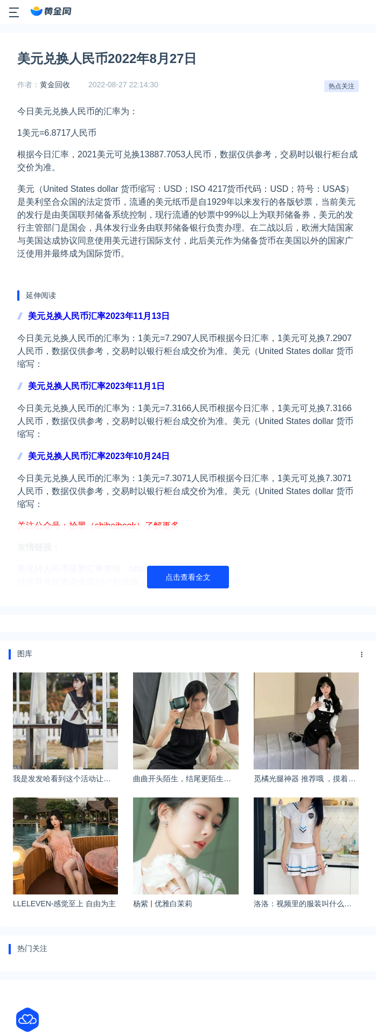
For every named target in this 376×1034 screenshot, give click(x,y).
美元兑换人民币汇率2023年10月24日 (99, 456)
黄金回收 (55, 84)
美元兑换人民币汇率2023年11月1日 (96, 386)
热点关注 (341, 86)
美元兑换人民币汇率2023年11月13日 (99, 316)
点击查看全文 (188, 577)
